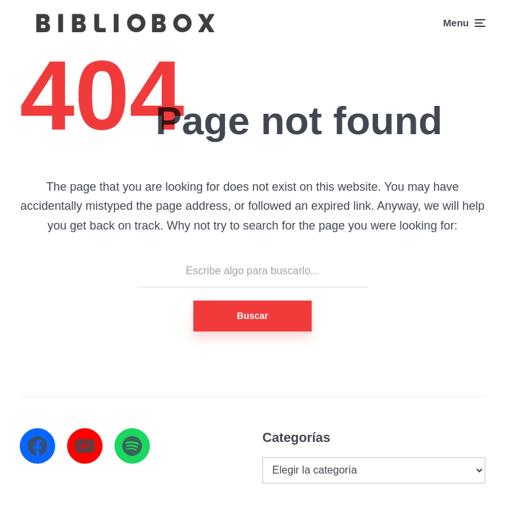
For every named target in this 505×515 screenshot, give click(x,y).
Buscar (252, 315)
